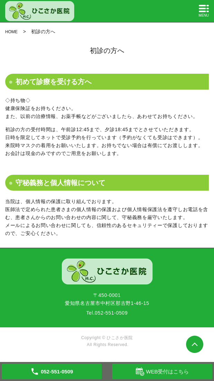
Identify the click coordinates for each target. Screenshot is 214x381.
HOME (11, 31)
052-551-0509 (111, 313)
